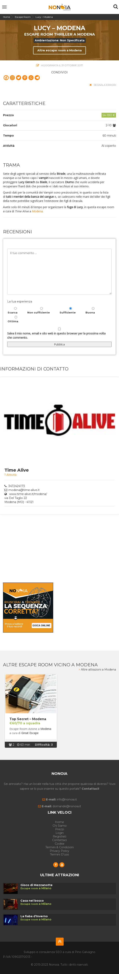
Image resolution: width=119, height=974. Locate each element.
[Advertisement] (59, 549)
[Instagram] (12, 77)
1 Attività (10, 475)
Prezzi (59, 829)
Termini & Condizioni (59, 847)
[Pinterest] (24, 77)
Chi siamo (60, 825)
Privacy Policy (59, 851)
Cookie (59, 843)
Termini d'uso (59, 854)
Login (60, 833)
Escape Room (23, 16)
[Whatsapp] (31, 77)
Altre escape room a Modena (59, 50)
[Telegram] (37, 77)
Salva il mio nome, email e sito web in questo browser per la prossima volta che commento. (56, 335)
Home (6, 16)
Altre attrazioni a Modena (97, 669)
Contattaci (59, 840)
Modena (37, 211)
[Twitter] (18, 77)
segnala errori (103, 84)
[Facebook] (6, 77)
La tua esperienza (19, 301)
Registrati (59, 836)
